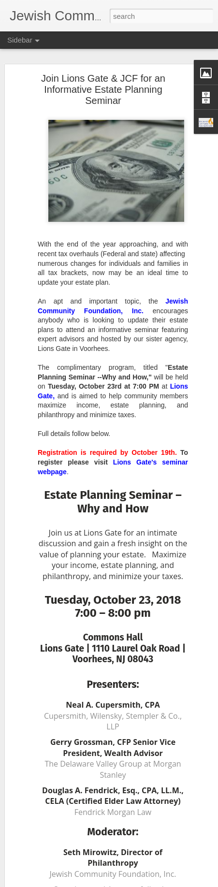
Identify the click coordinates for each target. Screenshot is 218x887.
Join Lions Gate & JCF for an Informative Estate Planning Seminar (103, 88)
